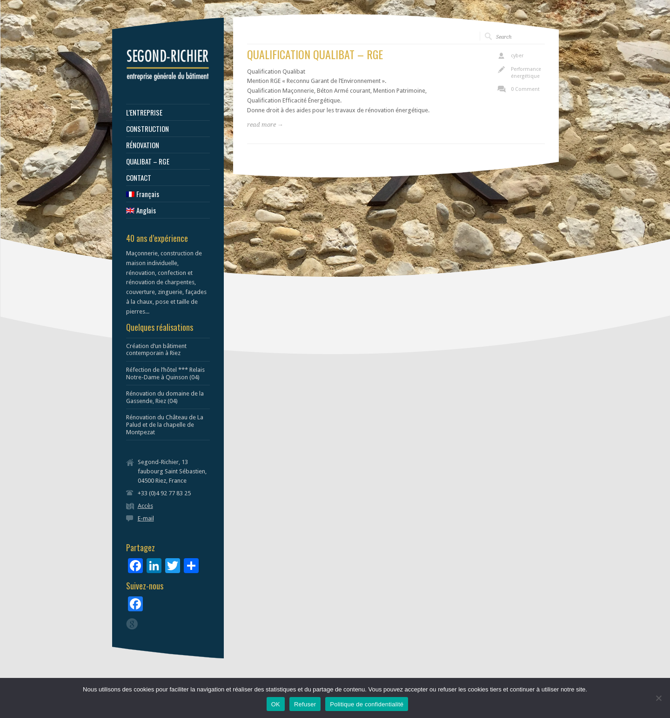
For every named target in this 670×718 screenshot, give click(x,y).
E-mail (146, 518)
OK (275, 704)
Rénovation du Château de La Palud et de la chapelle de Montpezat (164, 424)
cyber (517, 56)
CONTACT (138, 177)
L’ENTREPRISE (144, 112)
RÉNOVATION (142, 145)
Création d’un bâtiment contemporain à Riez (156, 349)
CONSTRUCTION (147, 128)
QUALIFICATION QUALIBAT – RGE (315, 54)
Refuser (305, 704)
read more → (265, 124)
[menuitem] (168, 194)
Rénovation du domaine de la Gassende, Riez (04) (165, 397)
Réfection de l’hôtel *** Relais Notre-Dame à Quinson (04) (165, 373)
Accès (145, 505)
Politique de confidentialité (366, 704)
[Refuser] (658, 698)
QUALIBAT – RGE (147, 161)
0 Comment (525, 89)
